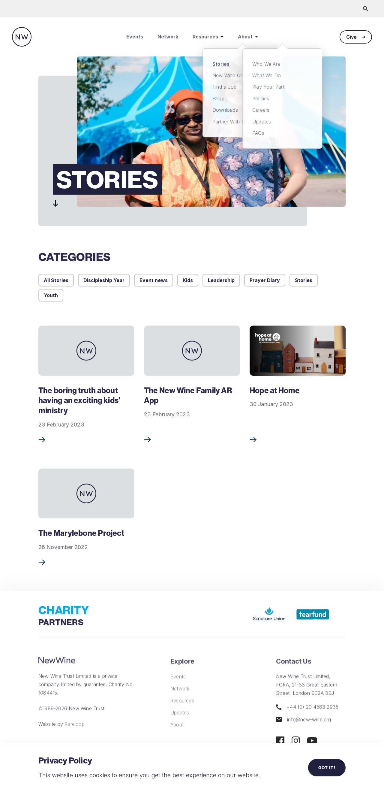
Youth (51, 295)
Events (134, 37)
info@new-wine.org (303, 729)
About (248, 37)
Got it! (326, 767)
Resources (208, 37)
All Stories (56, 280)
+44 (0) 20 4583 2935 (307, 717)
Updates (179, 723)
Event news (154, 280)
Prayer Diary (265, 280)
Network (168, 37)
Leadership (221, 280)
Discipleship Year (103, 280)
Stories (303, 280)
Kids (188, 280)
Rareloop (74, 734)
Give (355, 37)
